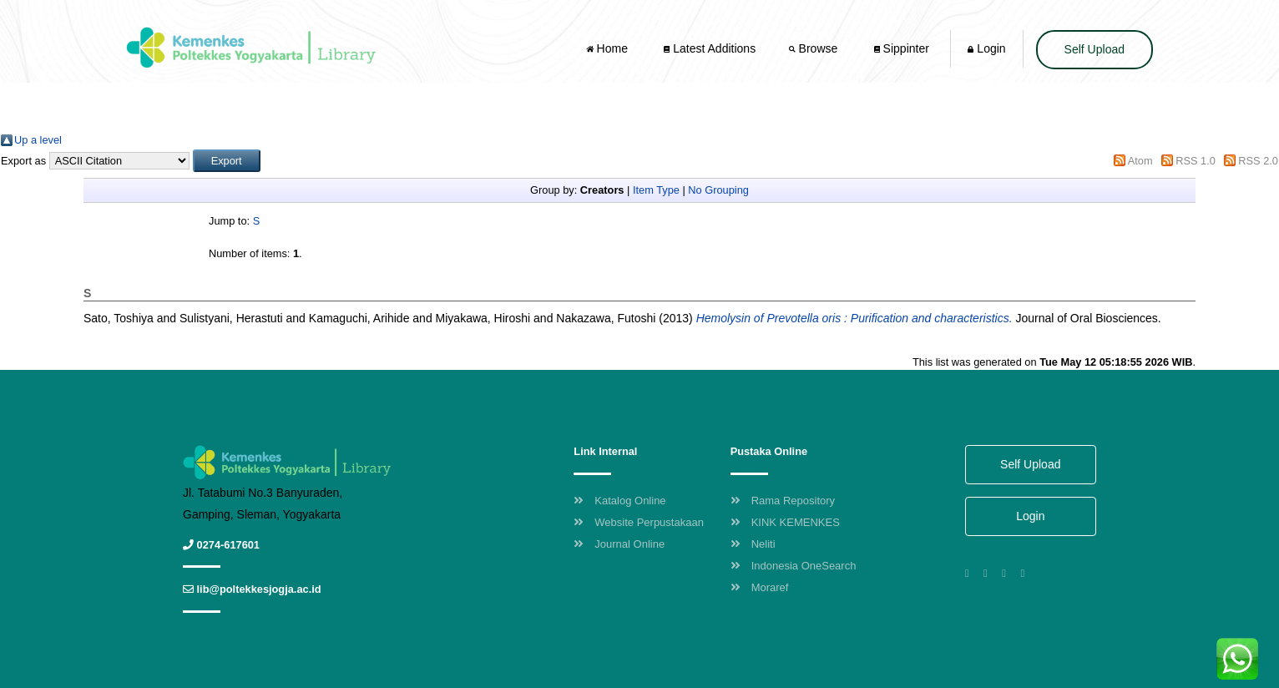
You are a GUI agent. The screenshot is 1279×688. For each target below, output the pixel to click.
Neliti (753, 544)
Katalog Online (619, 500)
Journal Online (619, 544)
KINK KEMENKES (785, 522)
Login (986, 48)
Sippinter (901, 48)
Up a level (38, 140)
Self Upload (1094, 49)
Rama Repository (782, 500)
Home (608, 48)
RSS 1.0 (1195, 160)
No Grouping (718, 190)
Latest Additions (710, 48)
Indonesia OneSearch (793, 565)
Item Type (656, 190)
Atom (1140, 160)
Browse (815, 48)
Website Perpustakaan (639, 522)
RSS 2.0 (1258, 160)
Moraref (759, 587)
